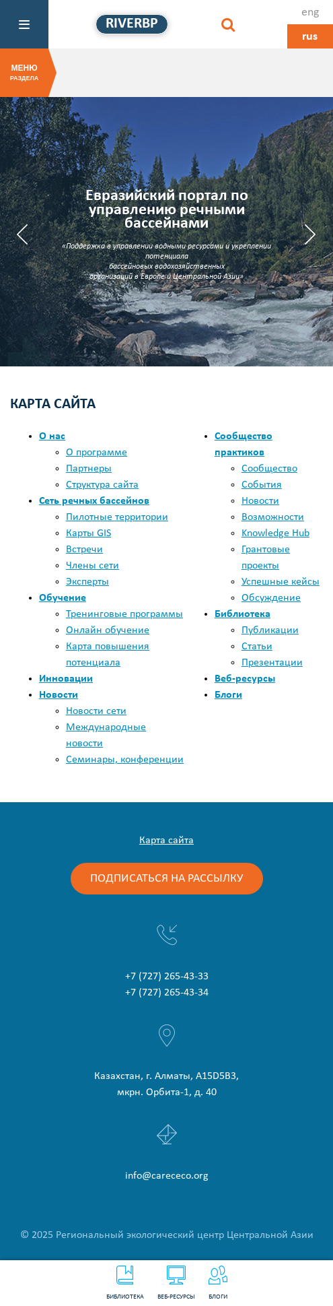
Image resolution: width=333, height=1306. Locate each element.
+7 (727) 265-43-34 (167, 992)
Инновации (66, 679)
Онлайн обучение (107, 630)
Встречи (84, 549)
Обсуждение (271, 598)
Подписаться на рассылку (167, 878)
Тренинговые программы (124, 614)
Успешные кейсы (281, 582)
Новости (58, 695)
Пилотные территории (117, 517)
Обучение (62, 598)
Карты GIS (88, 533)
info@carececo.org (167, 1176)
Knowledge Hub (275, 533)
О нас (52, 436)
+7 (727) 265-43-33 (167, 976)
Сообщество (269, 468)
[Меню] (24, 24)
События (262, 485)
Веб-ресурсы (176, 1283)
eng (310, 12)
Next (310, 234)
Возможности (273, 517)
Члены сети (92, 565)
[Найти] (228, 24)
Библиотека (125, 1283)
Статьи (257, 646)
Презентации (272, 662)
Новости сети (96, 711)
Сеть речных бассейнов (94, 501)
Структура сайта (102, 485)
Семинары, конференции (125, 759)
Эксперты (87, 582)
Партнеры (89, 468)
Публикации (270, 630)
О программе (96, 452)
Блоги (218, 1283)
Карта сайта (166, 840)
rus (310, 36)
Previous (22, 234)
